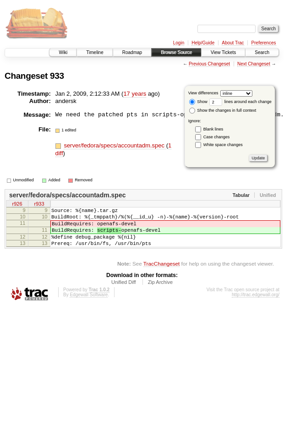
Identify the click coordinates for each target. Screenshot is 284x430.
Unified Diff (123, 291)
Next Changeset (253, 63)
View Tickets (223, 52)
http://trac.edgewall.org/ (255, 304)
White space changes (223, 144)
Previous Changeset (209, 63)
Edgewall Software (89, 304)
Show (198, 101)
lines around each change (240, 101)
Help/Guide (202, 42)
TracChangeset (161, 273)
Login (178, 42)
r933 (39, 204)
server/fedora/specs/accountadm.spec (115, 145)
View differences (203, 93)
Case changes (216, 137)
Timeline (94, 52)
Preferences (263, 42)
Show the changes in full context (223, 110)
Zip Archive (160, 291)
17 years (134, 93)
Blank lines (213, 129)
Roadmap (132, 52)
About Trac (233, 42)
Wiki (63, 52)
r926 (17, 204)
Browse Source (176, 52)
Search (262, 52)
